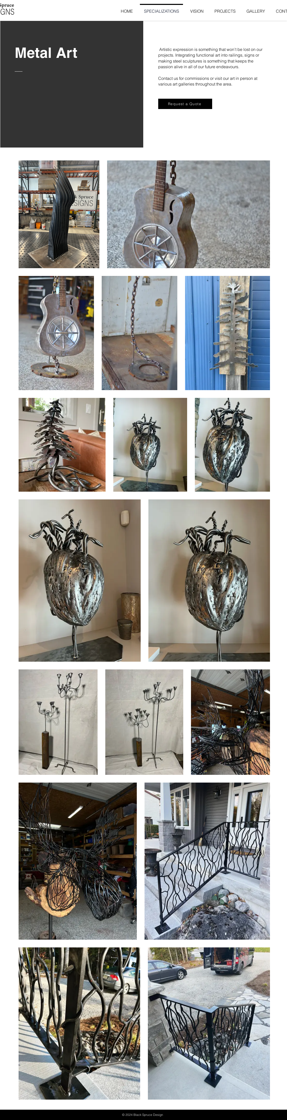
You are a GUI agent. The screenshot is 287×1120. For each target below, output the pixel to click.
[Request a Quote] (185, 104)
